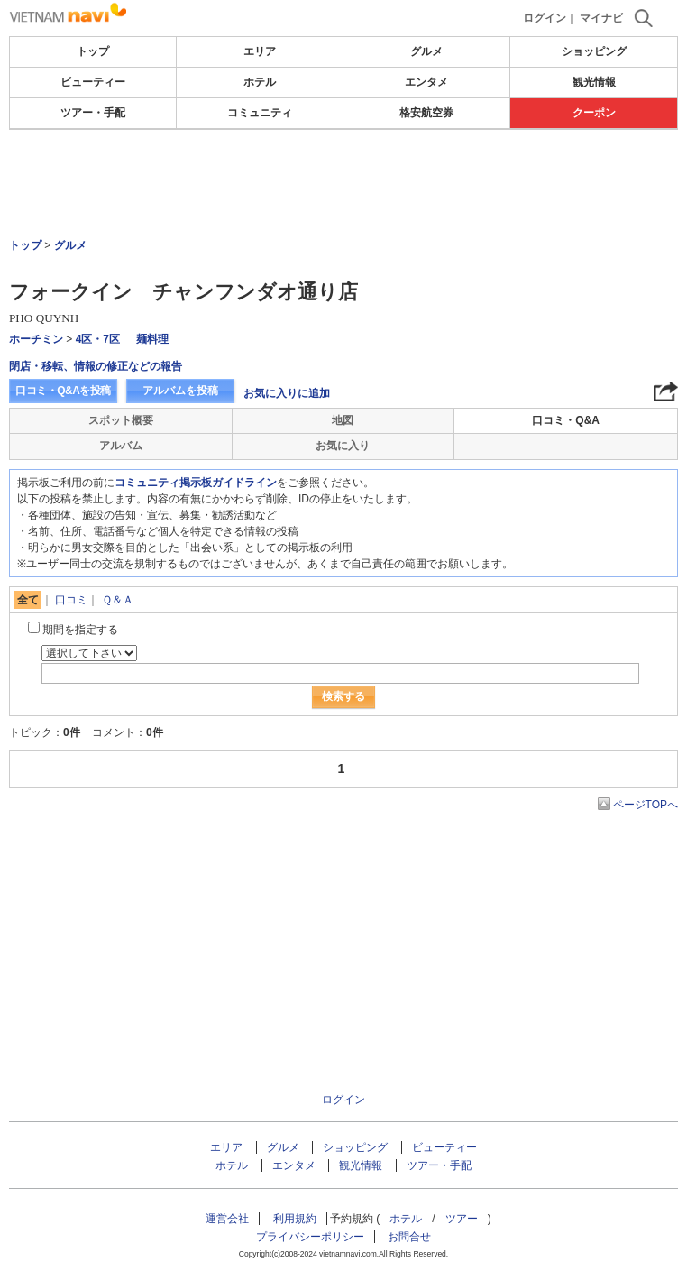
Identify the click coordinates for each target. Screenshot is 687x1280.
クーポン (594, 112)
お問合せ (409, 1236)
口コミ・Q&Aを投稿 (63, 390)
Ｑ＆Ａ (117, 600)
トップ (93, 51)
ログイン (544, 18)
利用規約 (294, 1218)
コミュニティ (259, 112)
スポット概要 (120, 420)
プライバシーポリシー (310, 1236)
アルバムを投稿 (180, 390)
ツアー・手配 (92, 112)
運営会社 (227, 1218)
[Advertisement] (343, 184)
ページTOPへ (645, 804)
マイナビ (601, 18)
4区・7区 (98, 339)
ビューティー (92, 82)
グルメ (426, 51)
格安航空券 (426, 112)
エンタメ (426, 82)
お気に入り (343, 445)
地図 (342, 420)
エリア (259, 51)
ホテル (259, 82)
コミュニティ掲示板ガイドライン (195, 482)
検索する (343, 696)
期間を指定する (80, 629)
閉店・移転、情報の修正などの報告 (95, 366)
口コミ (71, 600)
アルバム (120, 445)
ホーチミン (36, 339)
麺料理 (152, 339)
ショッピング (594, 51)
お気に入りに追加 (286, 393)
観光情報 (594, 82)
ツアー (461, 1218)
